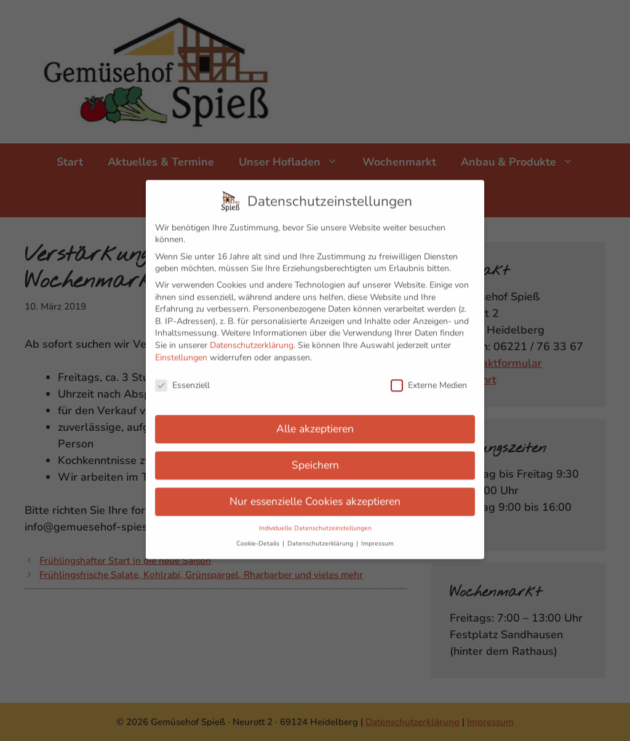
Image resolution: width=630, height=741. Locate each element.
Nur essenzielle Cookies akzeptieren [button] (315, 493)
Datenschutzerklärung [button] (321, 535)
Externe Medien (429, 377)
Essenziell (182, 377)
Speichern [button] (315, 456)
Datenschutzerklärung (251, 337)
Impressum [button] (377, 535)
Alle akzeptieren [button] (315, 420)
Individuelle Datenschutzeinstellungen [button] (315, 519)
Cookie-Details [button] (258, 535)
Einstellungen (181, 348)
